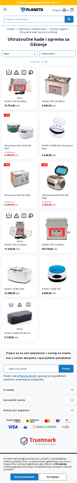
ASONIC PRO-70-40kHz (53, 244)
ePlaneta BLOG (26, 376)
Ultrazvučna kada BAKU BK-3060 (55, 197)
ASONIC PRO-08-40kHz (53, 101)
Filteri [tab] (6, 53)
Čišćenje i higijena (59, 29)
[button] (57, 10)
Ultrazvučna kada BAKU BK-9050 (18, 147)
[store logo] (31, 10)
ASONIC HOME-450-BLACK (17, 333)
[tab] (38, 390)
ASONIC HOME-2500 (14, 289)
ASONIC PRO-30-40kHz (15, 101)
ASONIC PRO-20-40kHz (15, 244)
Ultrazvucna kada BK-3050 (17, 195)
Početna (11, 29)
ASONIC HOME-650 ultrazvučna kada (57, 147)
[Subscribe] (66, 369)
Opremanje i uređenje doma (32, 29)
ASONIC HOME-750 (51, 289)
